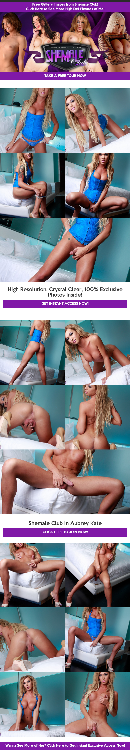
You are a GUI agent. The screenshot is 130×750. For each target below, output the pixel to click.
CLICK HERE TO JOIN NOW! (65, 532)
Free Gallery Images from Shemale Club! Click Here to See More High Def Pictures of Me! (65, 7)
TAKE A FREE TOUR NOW (65, 76)
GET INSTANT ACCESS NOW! (65, 303)
